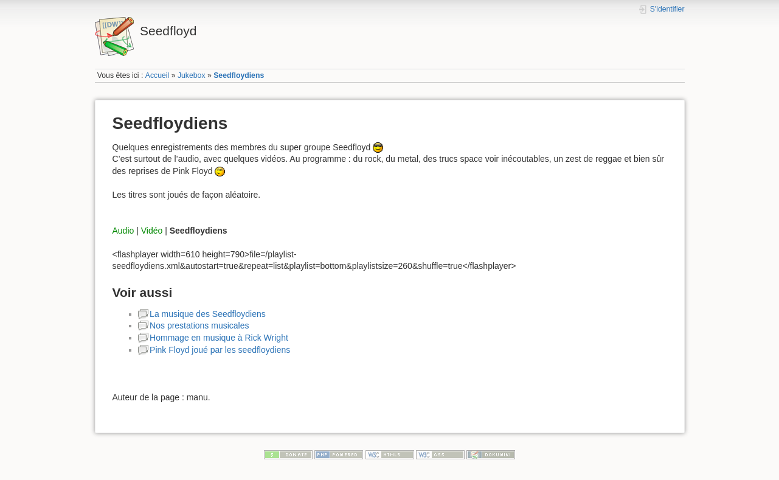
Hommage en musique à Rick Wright (219, 338)
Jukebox (192, 75)
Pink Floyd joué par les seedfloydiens (220, 350)
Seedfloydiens (238, 75)
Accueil (157, 75)
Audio (123, 230)
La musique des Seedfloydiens (208, 314)
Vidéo (152, 230)
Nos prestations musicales (199, 325)
